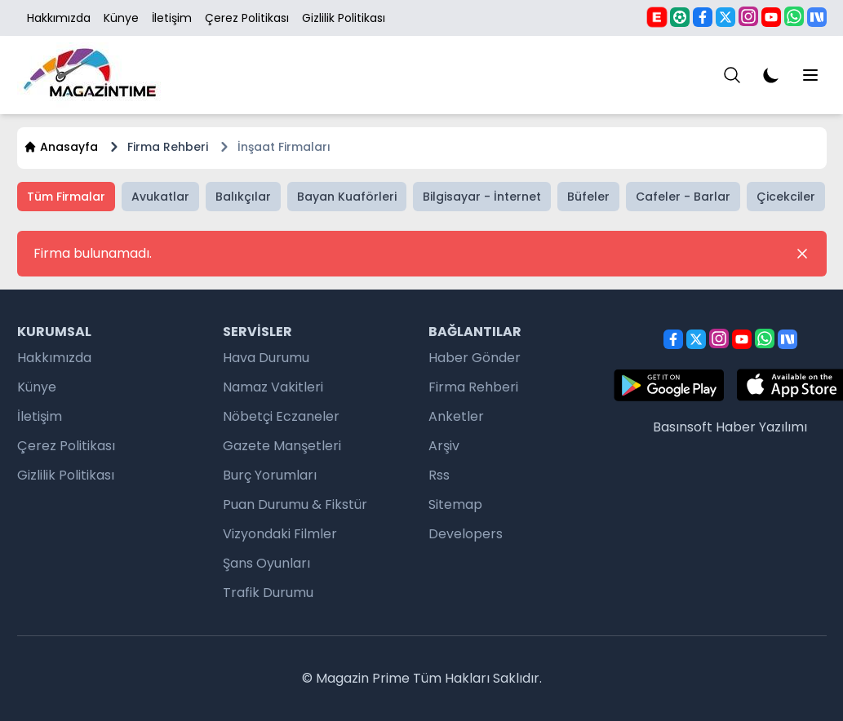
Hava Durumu (266, 357)
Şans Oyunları (266, 563)
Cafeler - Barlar (683, 196)
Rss (439, 475)
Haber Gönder (474, 357)
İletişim (172, 18)
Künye (121, 18)
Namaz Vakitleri (273, 387)
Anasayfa (61, 147)
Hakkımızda (59, 18)
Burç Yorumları (270, 475)
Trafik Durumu (268, 592)
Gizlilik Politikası (343, 18)
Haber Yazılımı (761, 427)
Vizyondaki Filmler (280, 533)
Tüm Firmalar (66, 196)
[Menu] (732, 75)
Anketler (456, 416)
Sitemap (455, 504)
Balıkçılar (243, 196)
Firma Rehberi (473, 387)
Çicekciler (785, 196)
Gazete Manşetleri (282, 445)
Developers (465, 533)
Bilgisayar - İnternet (482, 196)
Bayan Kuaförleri (347, 196)
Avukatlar (160, 196)
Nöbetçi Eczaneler (281, 416)
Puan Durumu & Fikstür (295, 504)
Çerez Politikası (247, 18)
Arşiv (443, 445)
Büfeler (588, 196)
